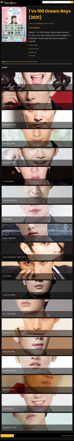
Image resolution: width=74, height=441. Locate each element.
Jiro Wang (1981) (8, 181)
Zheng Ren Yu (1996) (9, 427)
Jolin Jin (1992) (8, 87)
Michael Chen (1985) (10, 125)
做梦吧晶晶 (39, 23)
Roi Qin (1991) (7, 219)
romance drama (19, 62)
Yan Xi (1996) (7, 276)
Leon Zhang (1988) (9, 144)
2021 (35, 52)
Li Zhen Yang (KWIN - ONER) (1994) (14, 257)
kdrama (9, 62)
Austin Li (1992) (8, 106)
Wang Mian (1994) (9, 389)
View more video (7, 436)
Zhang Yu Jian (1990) (10, 200)
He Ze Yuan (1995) (9, 333)
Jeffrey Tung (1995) (9, 238)
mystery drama (32, 62)
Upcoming (36, 49)
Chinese (36, 45)
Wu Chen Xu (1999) (9, 371)
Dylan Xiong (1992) (9, 162)
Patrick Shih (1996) (9, 352)
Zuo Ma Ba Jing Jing (47, 23)
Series (33, 56)
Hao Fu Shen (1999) (9, 314)
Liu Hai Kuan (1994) (9, 295)
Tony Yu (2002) (8, 408)
